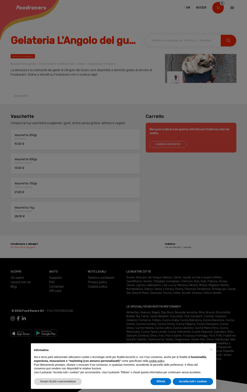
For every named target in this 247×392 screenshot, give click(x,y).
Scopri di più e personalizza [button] (58, 381)
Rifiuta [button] (161, 381)
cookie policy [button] (156, 360)
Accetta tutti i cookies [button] (193, 381)
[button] (211, 349)
